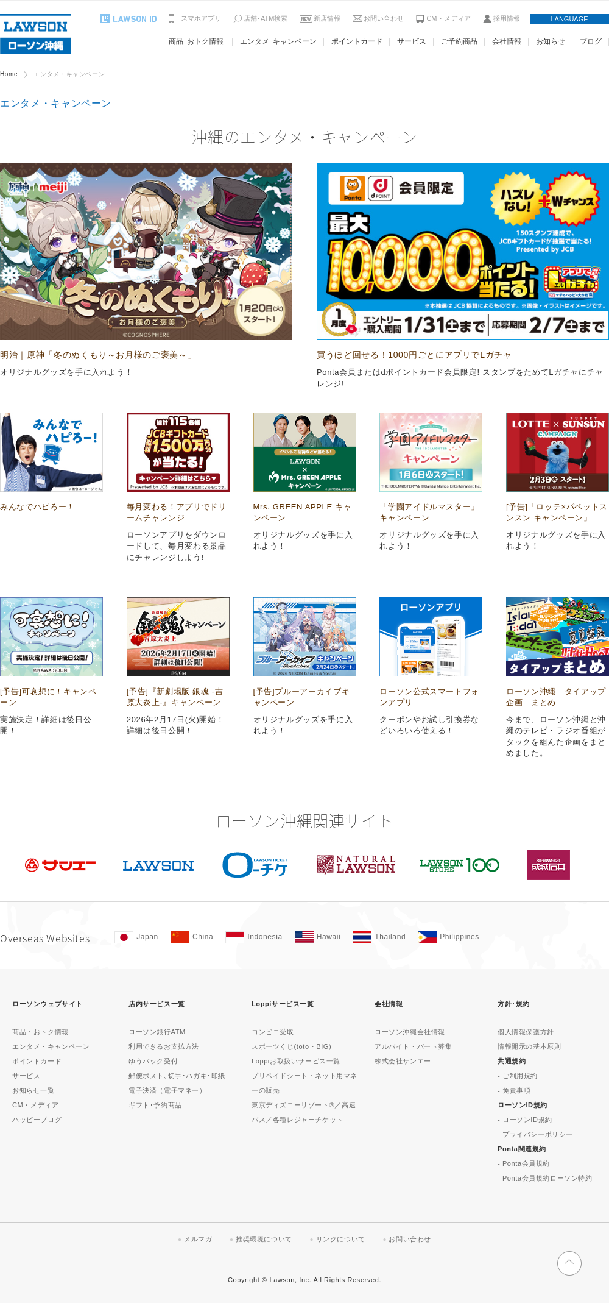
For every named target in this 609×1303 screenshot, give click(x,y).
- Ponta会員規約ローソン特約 (545, 1178)
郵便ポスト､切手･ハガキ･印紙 (176, 1075)
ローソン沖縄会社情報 (410, 1031)
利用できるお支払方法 (163, 1046)
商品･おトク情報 (196, 41)
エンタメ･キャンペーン (278, 41)
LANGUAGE (569, 19)
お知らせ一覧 (33, 1090)
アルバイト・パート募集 (413, 1046)
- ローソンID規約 (525, 1119)
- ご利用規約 (518, 1075)
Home (9, 74)
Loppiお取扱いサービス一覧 (296, 1061)
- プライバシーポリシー (535, 1134)
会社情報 (506, 41)
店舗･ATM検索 (265, 18)
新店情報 (327, 18)
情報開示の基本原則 (529, 1046)
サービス (411, 41)
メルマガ (198, 1239)
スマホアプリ (201, 18)
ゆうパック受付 (153, 1061)
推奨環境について (264, 1239)
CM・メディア (448, 18)
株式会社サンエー (403, 1061)
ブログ (591, 41)
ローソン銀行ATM (157, 1031)
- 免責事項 (514, 1090)
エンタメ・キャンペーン (51, 1046)
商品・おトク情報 (40, 1031)
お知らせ (550, 41)
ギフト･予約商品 (155, 1105)
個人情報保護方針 (526, 1031)
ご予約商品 (459, 41)
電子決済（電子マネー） (167, 1090)
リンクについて (340, 1239)
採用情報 (506, 18)
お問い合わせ (384, 18)
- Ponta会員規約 (524, 1163)
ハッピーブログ (37, 1119)
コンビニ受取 (273, 1031)
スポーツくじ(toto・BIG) (291, 1046)
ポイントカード (356, 41)
